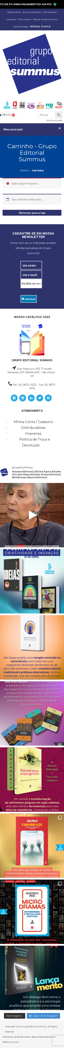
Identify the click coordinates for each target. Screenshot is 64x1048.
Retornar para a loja (32, 212)
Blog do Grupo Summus (45, 19)
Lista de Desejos (20, 26)
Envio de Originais (32, 12)
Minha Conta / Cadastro (33, 422)
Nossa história (14, 12)
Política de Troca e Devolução (34, 442)
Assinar (28, 299)
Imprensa (11, 19)
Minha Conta (40, 26)
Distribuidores (49, 12)
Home (24, 170)
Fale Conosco (24, 19)
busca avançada (54, 120)
